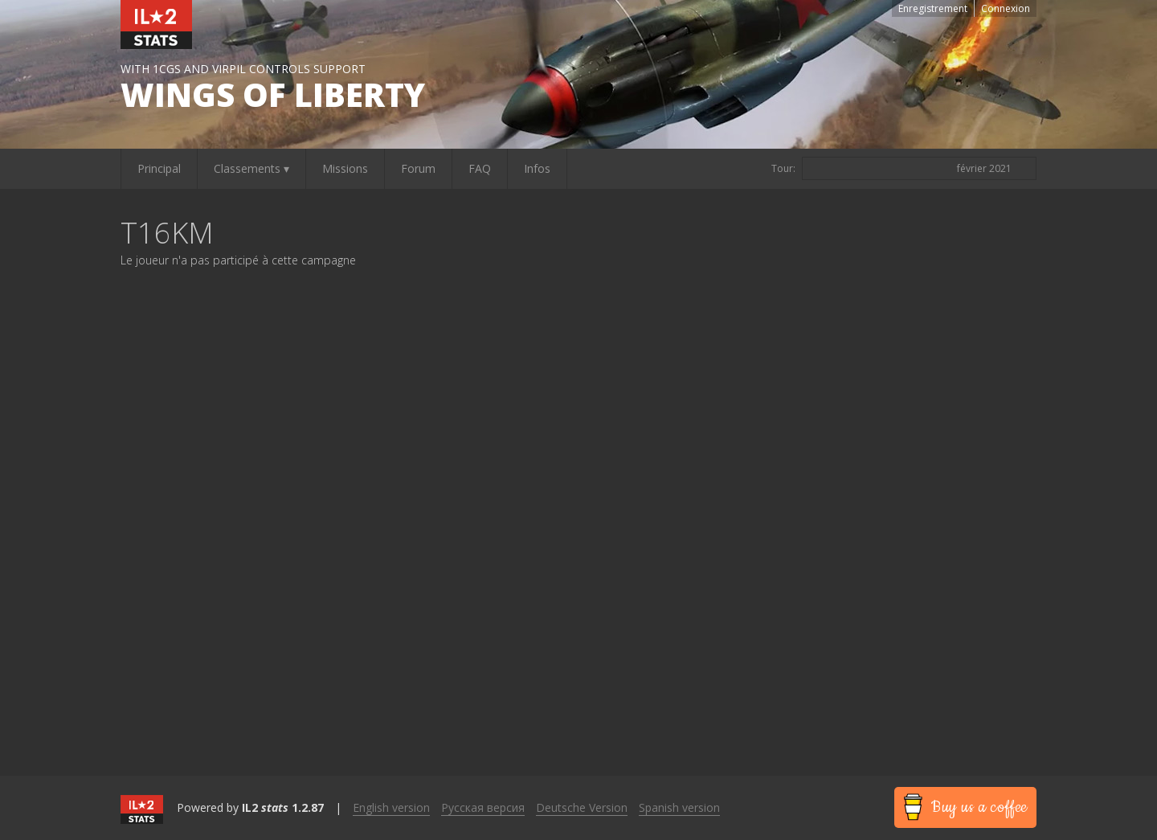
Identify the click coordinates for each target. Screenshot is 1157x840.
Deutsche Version (582, 807)
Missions (345, 168)
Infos (537, 168)
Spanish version (679, 807)
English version (391, 807)
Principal (159, 168)
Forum (418, 168)
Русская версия (483, 807)
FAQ (479, 168)
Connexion (1005, 8)
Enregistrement (932, 8)
